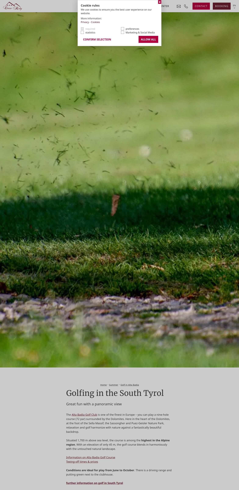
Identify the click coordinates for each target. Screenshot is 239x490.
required (90, 29)
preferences (132, 29)
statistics (90, 32)
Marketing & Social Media (140, 32)
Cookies (95, 22)
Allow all (148, 39)
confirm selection (97, 39)
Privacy (85, 22)
